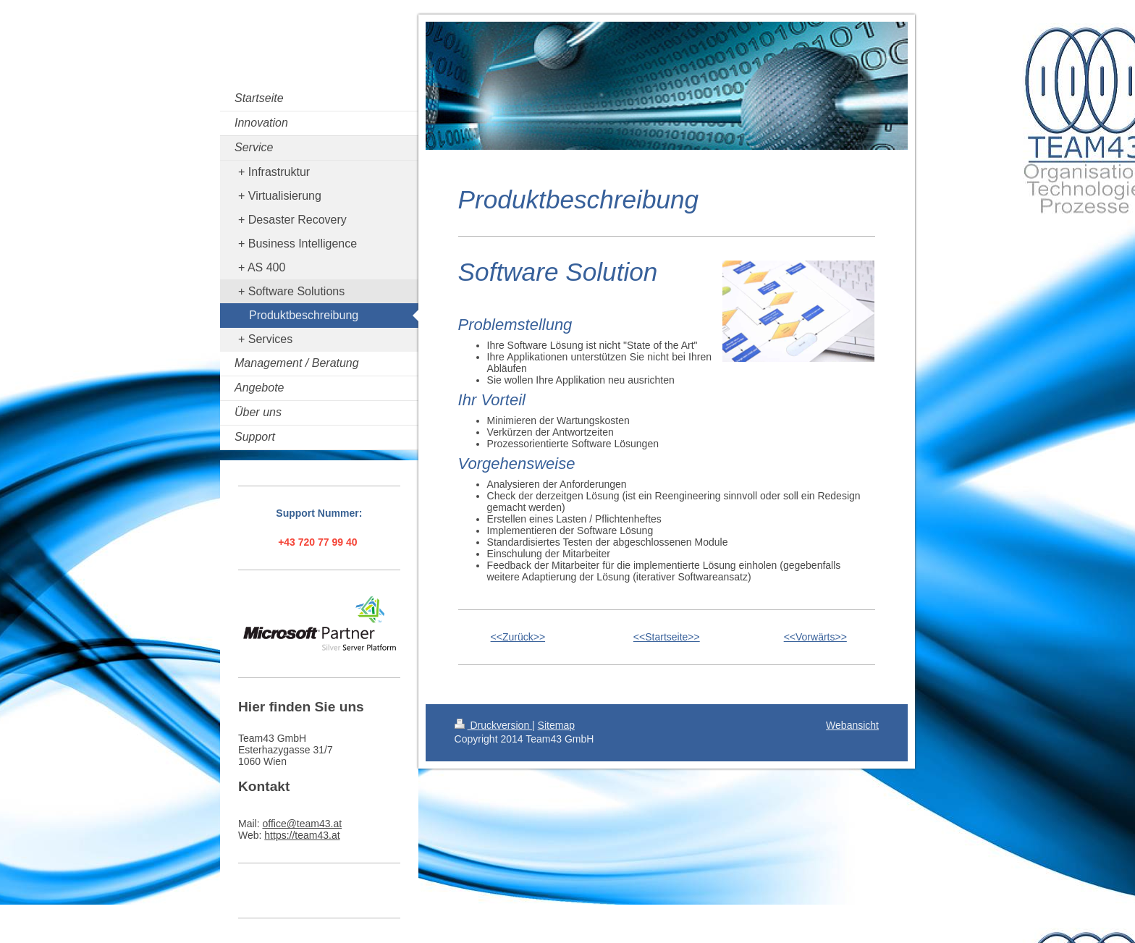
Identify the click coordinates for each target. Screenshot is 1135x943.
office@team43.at (302, 823)
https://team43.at (301, 835)
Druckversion (493, 725)
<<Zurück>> (518, 637)
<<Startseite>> (666, 637)
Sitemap (556, 725)
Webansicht (852, 725)
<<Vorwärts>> (815, 637)
